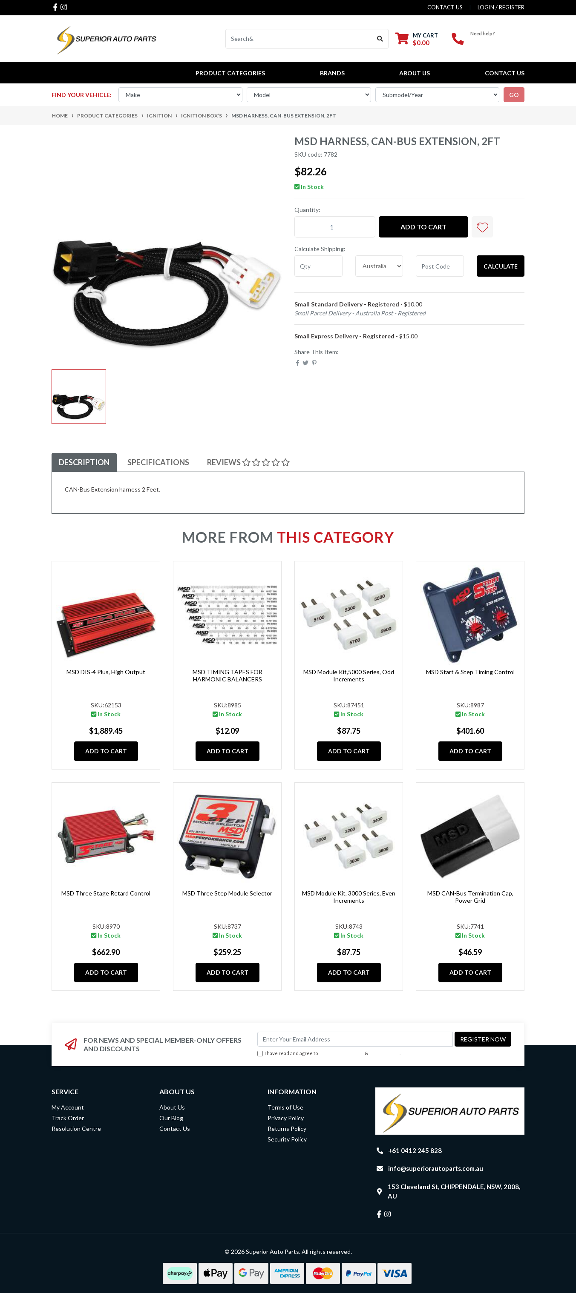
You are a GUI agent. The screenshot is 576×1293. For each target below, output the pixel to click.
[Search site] (380, 39)
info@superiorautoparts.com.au (435, 1168)
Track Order (68, 1117)
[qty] (318, 266)
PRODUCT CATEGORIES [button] (230, 73)
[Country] (379, 266)
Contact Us (504, 73)
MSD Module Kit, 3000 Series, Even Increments (348, 897)
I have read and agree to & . (328, 1053)
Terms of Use (285, 1107)
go (514, 94)
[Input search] (298, 39)
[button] (482, 226)
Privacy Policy (385, 1053)
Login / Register (501, 7)
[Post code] (440, 266)
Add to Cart (423, 227)
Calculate (501, 266)
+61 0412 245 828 (497, 41)
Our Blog (171, 1117)
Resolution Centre (76, 1128)
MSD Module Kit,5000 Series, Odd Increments (348, 675)
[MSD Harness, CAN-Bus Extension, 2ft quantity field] (334, 226)
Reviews (248, 462)
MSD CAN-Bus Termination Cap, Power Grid (470, 897)
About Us (414, 73)
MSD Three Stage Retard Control (105, 893)
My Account (68, 1107)
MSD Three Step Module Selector (227, 893)
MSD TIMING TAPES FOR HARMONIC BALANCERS (227, 675)
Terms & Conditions (341, 1053)
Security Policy (287, 1139)
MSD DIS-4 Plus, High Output (105, 671)
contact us (445, 7)
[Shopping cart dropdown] (416, 39)
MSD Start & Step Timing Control (470, 671)
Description (84, 462)
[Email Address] (355, 1039)
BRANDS (332, 73)
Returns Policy (287, 1128)
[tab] (84, 462)
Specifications (158, 462)
